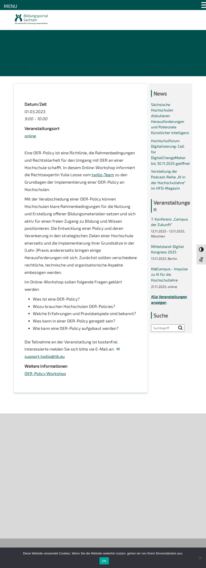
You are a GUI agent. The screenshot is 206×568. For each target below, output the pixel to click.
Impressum (23, 467)
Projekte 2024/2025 (155, 529)
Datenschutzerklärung (33, 475)
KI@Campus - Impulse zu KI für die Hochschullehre (169, 284)
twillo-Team (36, 184)
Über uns (21, 434)
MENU (10, 6)
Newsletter (23, 442)
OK (104, 561)
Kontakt (20, 459)
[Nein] (200, 557)
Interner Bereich (28, 483)
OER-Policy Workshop (45, 387)
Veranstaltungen (28, 450)
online (30, 136)
